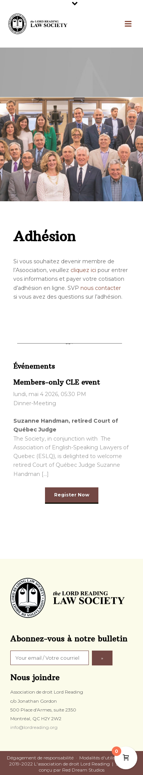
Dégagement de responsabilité (40, 758)
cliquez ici (83, 270)
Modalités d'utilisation (103, 758)
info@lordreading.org (34, 727)
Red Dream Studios (83, 770)
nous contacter (100, 288)
